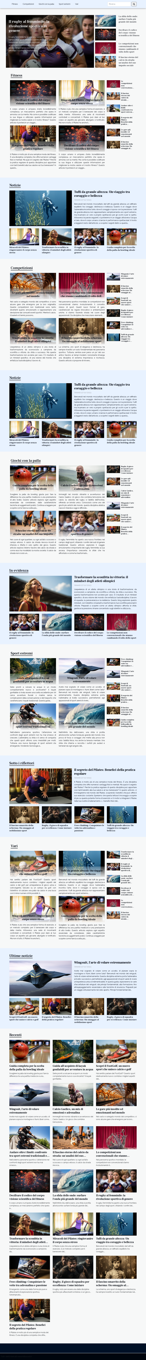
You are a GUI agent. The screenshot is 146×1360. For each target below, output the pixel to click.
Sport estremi (64, 4)
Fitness (15, 4)
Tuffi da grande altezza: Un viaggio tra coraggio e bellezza (102, 194)
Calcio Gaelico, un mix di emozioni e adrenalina (82, 487)
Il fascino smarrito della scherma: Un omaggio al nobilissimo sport (127, 147)
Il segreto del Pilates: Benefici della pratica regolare (33, 147)
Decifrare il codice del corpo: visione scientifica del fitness (129, 33)
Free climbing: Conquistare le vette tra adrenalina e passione (127, 326)
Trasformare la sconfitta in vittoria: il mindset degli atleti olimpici (56, 250)
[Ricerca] (119, 4)
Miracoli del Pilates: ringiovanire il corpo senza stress (82, 101)
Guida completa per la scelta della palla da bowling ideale (121, 248)
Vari (76, 4)
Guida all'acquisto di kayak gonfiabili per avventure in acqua (33, 679)
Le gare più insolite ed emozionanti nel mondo (126, 133)
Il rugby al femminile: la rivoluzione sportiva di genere (29, 26)
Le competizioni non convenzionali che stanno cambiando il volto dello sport (128, 47)
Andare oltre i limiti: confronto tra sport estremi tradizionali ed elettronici (127, 111)
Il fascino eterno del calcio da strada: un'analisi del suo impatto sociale (128, 61)
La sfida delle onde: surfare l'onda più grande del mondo (128, 19)
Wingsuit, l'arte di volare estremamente (127, 276)
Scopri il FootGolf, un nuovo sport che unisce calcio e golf (126, 302)
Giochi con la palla (46, 4)
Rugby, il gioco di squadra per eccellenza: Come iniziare (127, 313)
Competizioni (28, 4)
